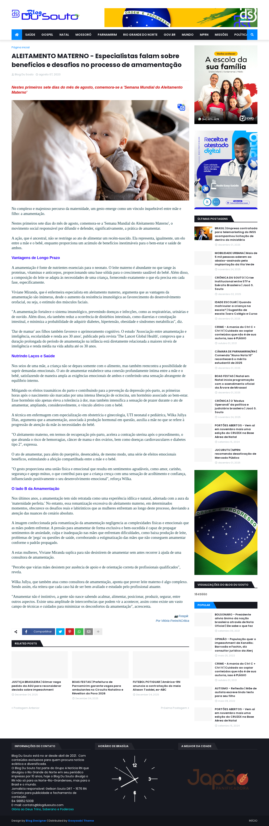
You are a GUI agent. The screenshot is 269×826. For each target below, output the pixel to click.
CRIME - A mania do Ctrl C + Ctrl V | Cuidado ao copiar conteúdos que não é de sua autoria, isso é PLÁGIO (235, 332)
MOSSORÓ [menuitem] (83, 35)
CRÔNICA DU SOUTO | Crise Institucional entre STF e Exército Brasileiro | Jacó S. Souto (234, 283)
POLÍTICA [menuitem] (241, 35)
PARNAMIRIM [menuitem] (107, 35)
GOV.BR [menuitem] (169, 35)
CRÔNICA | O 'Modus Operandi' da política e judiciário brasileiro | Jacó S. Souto (235, 406)
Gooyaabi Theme (81, 821)
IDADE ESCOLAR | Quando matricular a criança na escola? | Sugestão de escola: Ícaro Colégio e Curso (236, 308)
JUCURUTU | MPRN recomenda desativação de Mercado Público (235, 453)
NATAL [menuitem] (64, 35)
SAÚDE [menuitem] (30, 35)
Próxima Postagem (174, 708)
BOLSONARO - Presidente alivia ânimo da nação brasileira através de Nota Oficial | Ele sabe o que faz (234, 620)
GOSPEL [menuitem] (47, 35)
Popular (204, 605)
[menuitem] (17, 34)
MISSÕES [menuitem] (221, 35)
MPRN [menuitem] (204, 35)
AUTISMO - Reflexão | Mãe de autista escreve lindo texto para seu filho (236, 692)
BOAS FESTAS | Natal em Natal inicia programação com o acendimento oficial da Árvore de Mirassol (234, 382)
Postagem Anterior (27, 708)
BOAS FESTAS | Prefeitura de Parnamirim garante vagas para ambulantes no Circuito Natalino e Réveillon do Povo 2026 (97, 687)
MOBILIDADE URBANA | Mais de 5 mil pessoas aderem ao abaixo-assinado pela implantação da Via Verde (236, 259)
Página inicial (21, 47)
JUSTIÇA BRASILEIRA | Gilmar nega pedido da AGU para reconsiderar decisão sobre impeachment (36, 685)
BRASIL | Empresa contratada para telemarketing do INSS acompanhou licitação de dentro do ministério (236, 234)
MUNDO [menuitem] (188, 35)
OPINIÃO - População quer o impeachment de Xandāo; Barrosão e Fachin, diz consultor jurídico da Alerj (235, 645)
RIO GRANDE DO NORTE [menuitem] (140, 35)
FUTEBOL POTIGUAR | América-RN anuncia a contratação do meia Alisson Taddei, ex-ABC (157, 685)
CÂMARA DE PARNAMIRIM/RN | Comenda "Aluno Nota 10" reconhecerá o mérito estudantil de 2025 (236, 357)
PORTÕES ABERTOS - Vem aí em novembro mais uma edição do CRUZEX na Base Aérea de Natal (235, 431)
